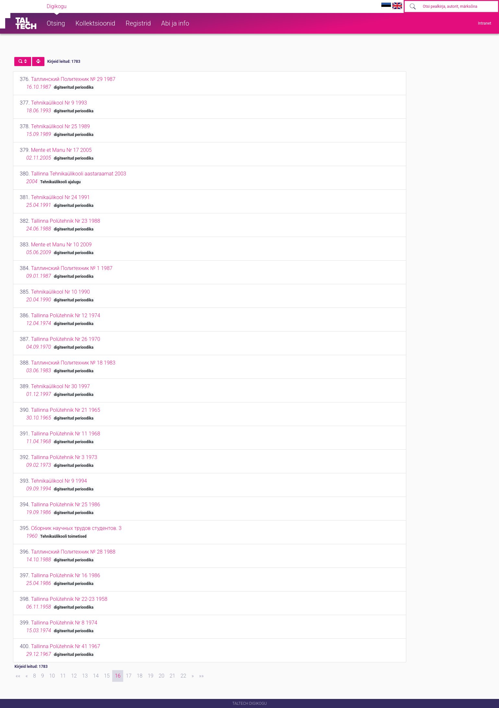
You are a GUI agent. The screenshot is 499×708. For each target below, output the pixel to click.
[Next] (192, 676)
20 (161, 676)
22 (183, 676)
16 (118, 676)
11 (63, 676)
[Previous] (26, 676)
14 (96, 676)
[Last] (201, 676)
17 (129, 676)
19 (150, 676)
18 (140, 676)
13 (85, 676)
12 (74, 676)
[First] (18, 676)
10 (52, 676)
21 (172, 676)
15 (107, 676)
